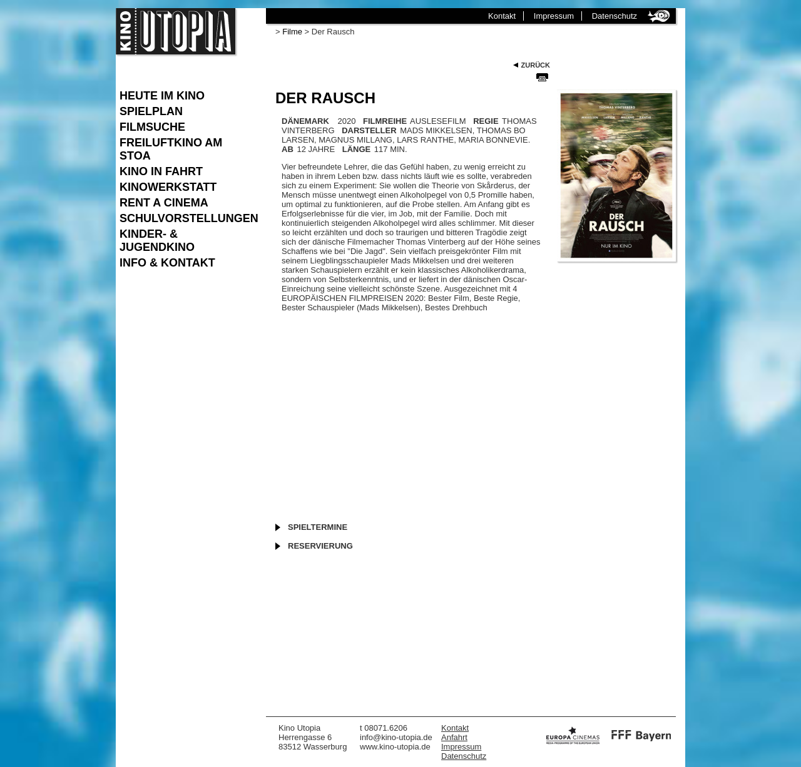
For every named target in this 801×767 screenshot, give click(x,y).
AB (287, 149)
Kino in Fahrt (161, 171)
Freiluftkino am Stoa (171, 149)
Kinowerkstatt (168, 187)
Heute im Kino (162, 95)
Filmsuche (152, 127)
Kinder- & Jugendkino (157, 240)
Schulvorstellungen (186, 218)
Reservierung (320, 546)
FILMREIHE (385, 121)
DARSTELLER (369, 130)
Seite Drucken (542, 77)
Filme (292, 31)
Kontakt (502, 16)
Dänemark (305, 121)
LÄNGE (356, 149)
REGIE (485, 121)
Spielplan (151, 111)
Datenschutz (614, 16)
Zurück (535, 65)
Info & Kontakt (167, 263)
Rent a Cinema (164, 202)
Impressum (554, 16)
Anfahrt (454, 737)
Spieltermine (317, 527)
